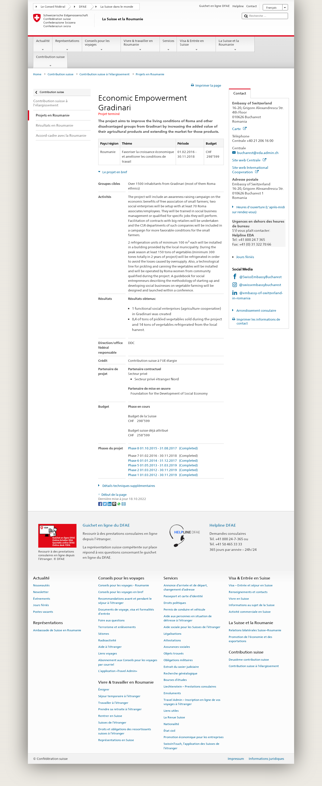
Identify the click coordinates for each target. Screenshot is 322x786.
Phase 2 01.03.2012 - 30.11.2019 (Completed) (163, 470)
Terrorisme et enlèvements (117, 627)
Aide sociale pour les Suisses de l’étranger (192, 627)
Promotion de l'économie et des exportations (250, 639)
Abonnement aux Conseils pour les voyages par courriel (127, 662)
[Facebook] (100, 503)
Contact (237, 93)
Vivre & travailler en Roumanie (140, 45)
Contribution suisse (50, 61)
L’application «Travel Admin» (117, 671)
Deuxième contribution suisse (249, 659)
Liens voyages (107, 653)
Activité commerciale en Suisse (250, 611)
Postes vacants (43, 611)
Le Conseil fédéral (53, 6)
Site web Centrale (249, 160)
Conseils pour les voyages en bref (120, 592)
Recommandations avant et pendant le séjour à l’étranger (125, 600)
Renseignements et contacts (248, 592)
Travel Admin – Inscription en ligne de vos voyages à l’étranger (192, 702)
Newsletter (41, 592)
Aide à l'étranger (110, 647)
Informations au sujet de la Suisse (252, 605)
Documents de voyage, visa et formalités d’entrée (126, 611)
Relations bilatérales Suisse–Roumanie (255, 630)
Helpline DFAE (222, 525)
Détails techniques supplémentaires (128, 486)
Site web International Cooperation (250, 169)
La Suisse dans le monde (116, 6)
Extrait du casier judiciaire (181, 667)
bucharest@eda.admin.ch (258, 153)
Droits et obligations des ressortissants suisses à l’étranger (124, 731)
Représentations (67, 45)
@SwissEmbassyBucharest (260, 277)
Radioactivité (107, 640)
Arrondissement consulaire (256, 310)
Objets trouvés (174, 653)
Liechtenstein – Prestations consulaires (190, 686)
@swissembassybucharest (260, 285)
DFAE (83, 6)
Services (168, 45)
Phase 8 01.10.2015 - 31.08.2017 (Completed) (163, 448)
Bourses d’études (175, 680)
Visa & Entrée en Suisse (196, 45)
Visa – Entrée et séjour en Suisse (251, 585)
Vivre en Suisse (239, 598)
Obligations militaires (178, 660)
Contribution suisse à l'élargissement (104, 74)
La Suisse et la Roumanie (235, 45)
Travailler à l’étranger (113, 702)
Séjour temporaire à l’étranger (119, 696)
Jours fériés (245, 257)
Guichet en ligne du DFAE (106, 525)
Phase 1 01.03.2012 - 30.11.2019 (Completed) (163, 475)
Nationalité (171, 724)
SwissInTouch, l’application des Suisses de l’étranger (191, 746)
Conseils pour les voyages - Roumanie (123, 585)
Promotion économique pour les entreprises (194, 737)
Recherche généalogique (180, 673)
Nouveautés (41, 585)
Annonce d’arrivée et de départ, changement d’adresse (186, 587)
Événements (41, 598)
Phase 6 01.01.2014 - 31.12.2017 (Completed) (163, 460)
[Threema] (114, 503)
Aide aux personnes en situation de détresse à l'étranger (188, 618)
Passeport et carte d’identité (183, 596)
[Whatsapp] (119, 503)
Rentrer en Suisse (110, 716)
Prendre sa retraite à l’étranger (120, 709)
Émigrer (103, 689)
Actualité (43, 45)
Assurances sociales (177, 647)
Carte (239, 129)
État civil (169, 730)
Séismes (103, 633)
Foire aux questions (111, 620)
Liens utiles (171, 710)
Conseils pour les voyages (101, 45)
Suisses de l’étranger (112, 722)
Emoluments (172, 693)
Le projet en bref (114, 172)
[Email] (124, 503)
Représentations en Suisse (116, 740)
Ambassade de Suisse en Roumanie (57, 630)
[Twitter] (105, 503)
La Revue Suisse (174, 717)
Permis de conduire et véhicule (184, 609)
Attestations (172, 640)
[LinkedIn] (110, 503)
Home (37, 74)
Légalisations (172, 633)
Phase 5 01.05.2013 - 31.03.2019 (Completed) (163, 465)
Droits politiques (175, 603)
